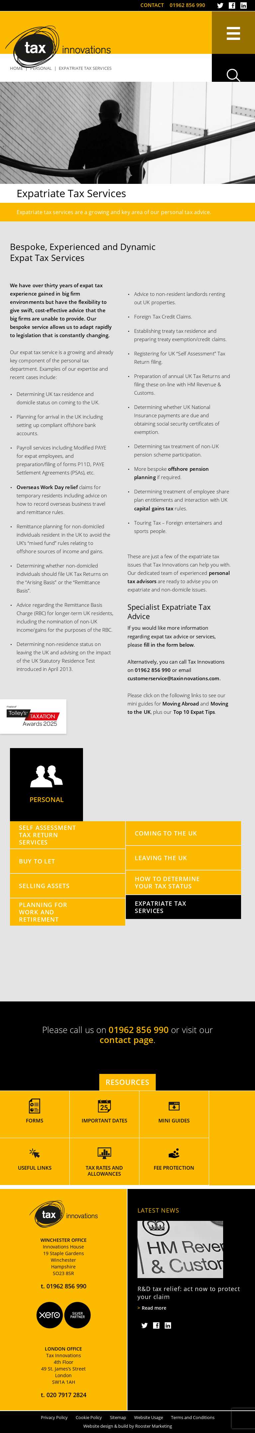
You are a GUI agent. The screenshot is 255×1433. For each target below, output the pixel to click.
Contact (152, 5)
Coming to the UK (166, 833)
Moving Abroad (180, 703)
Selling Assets (44, 885)
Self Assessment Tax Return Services (47, 834)
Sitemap (118, 1417)
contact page (127, 1040)
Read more (154, 1308)
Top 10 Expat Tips (194, 712)
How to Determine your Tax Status (167, 882)
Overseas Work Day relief (47, 487)
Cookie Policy (89, 1417)
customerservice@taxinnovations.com (173, 678)
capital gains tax (153, 508)
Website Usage (148, 1417)
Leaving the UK (161, 857)
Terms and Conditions (192, 1417)
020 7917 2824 (66, 1395)
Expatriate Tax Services (160, 907)
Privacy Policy (54, 1417)
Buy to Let (37, 861)
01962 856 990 (187, 5)
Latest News (158, 1210)
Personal (46, 784)
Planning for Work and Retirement (43, 911)
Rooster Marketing (153, 1426)
